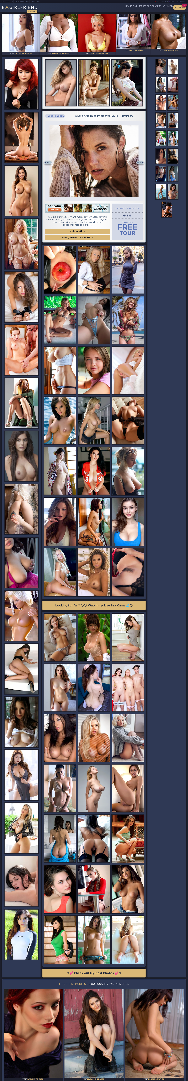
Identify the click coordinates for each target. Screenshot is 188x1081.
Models (151, 7)
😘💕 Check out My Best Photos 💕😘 (94, 973)
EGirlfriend (25, 8)
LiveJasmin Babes (24, 1)
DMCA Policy (157, 1078)
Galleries (122, 7)
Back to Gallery (55, 113)
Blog (137, 7)
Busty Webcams (178, 1)
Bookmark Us (158, 1063)
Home (106, 7)
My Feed (179, 7)
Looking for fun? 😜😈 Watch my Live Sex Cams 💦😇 (94, 604)
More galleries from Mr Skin (77, 236)
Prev (50, 161)
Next (138, 161)
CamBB (166, 7)
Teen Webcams (161, 1)
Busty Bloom (41, 1)
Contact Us (158, 1071)
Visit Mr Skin (77, 229)
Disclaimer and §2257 (175, 1078)
